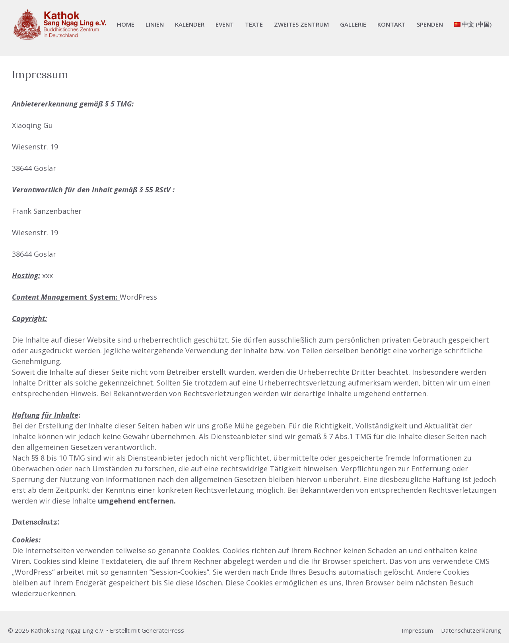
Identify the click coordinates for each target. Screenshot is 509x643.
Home (125, 24)
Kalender (189, 24)
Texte (254, 24)
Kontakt (391, 24)
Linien (155, 24)
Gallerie (353, 24)
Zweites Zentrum (301, 24)
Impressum (417, 630)
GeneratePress (163, 630)
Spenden (430, 24)
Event (225, 24)
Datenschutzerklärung (471, 630)
